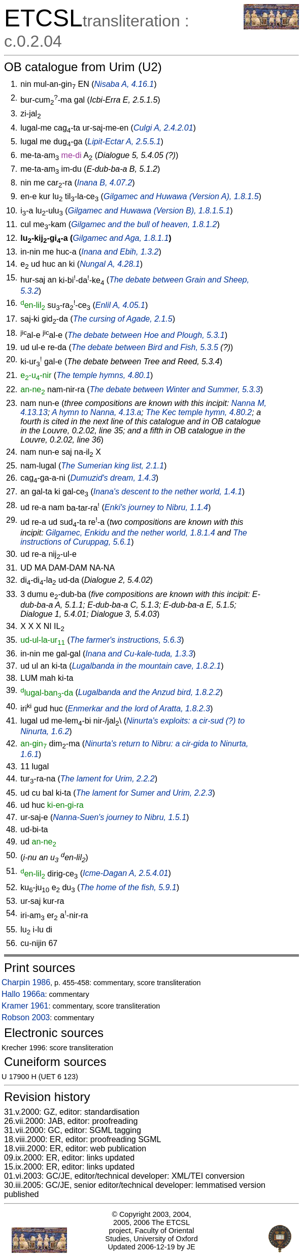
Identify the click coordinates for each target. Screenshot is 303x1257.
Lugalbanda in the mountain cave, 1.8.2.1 (146, 666)
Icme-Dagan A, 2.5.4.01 (125, 873)
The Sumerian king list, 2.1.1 (112, 465)
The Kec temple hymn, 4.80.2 (199, 412)
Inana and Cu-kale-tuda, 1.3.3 (139, 653)
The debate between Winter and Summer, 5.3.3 (175, 389)
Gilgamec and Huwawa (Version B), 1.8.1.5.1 (149, 210)
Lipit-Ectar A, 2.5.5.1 (123, 141)
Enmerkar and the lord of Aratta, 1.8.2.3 (139, 708)
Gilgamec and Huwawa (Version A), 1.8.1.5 (181, 196)
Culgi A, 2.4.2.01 (163, 127)
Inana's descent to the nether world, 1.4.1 (167, 491)
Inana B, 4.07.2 (104, 182)
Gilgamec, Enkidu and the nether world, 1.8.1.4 (130, 532)
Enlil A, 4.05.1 (120, 305)
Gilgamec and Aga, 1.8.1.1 (121, 238)
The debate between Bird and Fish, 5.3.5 (145, 347)
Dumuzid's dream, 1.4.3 (112, 478)
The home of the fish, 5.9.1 (128, 887)
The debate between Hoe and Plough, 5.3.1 (146, 335)
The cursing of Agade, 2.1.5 (123, 319)
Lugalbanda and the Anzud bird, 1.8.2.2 (149, 692)
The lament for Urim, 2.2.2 (107, 778)
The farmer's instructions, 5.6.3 (125, 640)
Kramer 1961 (25, 1005)
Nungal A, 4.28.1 (110, 264)
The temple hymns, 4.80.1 (103, 375)
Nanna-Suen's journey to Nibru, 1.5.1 (119, 817)
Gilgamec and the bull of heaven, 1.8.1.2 (144, 224)
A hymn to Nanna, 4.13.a (96, 412)
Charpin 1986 (26, 982)
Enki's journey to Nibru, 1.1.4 (156, 508)
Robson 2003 (26, 1017)
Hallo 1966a (23, 994)
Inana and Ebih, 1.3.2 (119, 251)
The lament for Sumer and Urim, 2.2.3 (144, 793)
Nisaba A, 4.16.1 (124, 84)
